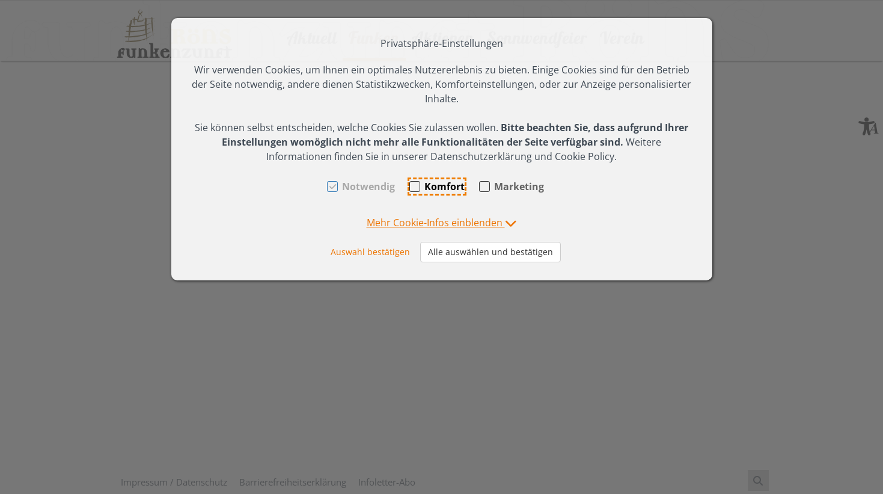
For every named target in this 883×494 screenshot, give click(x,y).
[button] (442, 222)
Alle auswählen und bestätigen (490, 252)
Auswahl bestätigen (370, 252)
